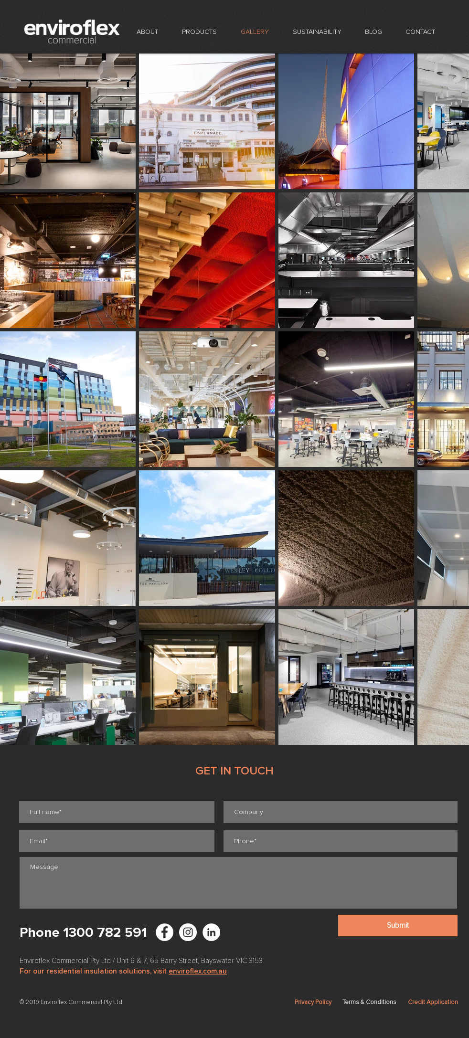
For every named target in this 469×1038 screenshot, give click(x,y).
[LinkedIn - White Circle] (211, 932)
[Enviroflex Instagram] (188, 932)
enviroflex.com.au (198, 971)
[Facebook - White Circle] (164, 932)
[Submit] (398, 925)
